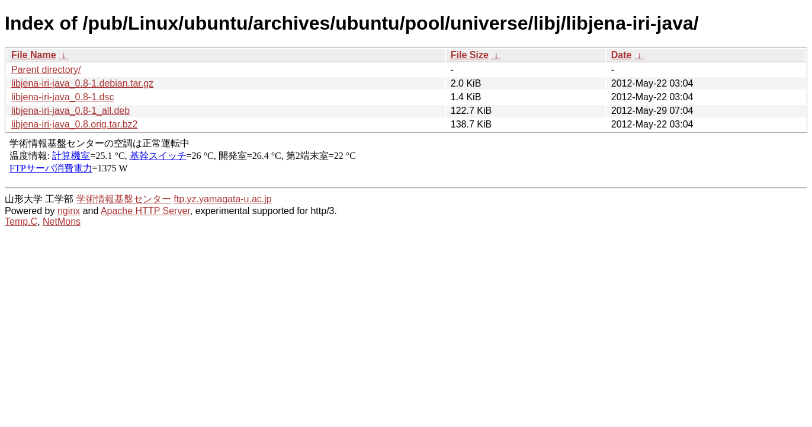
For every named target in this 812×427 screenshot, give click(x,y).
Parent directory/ (46, 70)
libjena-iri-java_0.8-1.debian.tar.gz (82, 83)
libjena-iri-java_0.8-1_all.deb (70, 111)
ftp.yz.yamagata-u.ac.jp (222, 199)
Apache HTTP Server (145, 211)
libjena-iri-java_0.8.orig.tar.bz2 (74, 124)
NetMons (62, 221)
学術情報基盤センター (123, 199)
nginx (68, 211)
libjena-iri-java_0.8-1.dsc (62, 97)
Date (621, 55)
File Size (470, 55)
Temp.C (21, 221)
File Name (33, 55)
